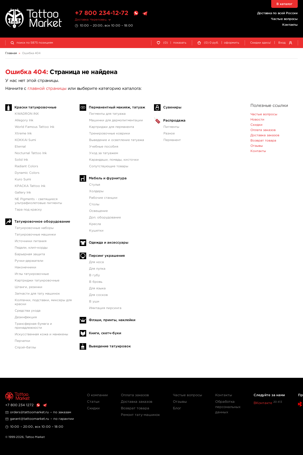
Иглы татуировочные (32, 274)
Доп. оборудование (105, 217)
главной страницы (47, 89)
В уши (94, 301)
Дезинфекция (26, 317)
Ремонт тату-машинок (140, 415)
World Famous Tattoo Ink (34, 126)
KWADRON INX (27, 113)
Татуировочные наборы (34, 228)
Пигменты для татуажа (107, 113)
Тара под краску (28, 209)
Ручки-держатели (29, 260)
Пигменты (171, 126)
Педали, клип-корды (31, 247)
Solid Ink (21, 159)
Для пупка (97, 268)
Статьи (93, 401)
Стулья (94, 184)
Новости (257, 119)
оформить (231, 42)
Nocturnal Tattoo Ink (31, 153)
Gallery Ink (23, 192)
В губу (94, 275)
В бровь (95, 281)
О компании (97, 395)
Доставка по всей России (277, 13)
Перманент (172, 140)
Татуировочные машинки (35, 234)
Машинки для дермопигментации (116, 120)
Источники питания (31, 241)
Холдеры (96, 191)
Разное (169, 133)
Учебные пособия (103, 146)
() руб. (211, 42)
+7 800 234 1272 (19, 405)
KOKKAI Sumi (25, 140)
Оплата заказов (263, 130)
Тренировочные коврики (109, 133)
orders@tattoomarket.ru (29, 412)
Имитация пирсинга (105, 308)
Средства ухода (27, 310)
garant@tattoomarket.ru (29, 418)
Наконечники (25, 267)
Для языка (97, 288)
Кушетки (96, 230)
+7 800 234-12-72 (101, 13)
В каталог (284, 4)
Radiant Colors (26, 166)
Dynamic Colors (27, 172)
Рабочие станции (103, 197)
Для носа (96, 262)
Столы (94, 204)
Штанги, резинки (28, 287)
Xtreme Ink (23, 133)
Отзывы (256, 145)
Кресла (95, 224)
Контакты (290, 24)
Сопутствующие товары (108, 166)
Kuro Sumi (23, 179)
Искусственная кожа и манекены (41, 334)
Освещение (98, 211)
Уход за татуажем (103, 153)
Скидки (256, 124)
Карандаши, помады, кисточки (114, 159)
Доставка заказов (264, 135)
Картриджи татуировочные (37, 280)
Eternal (20, 146)
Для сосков (98, 295)
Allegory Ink (24, 120)
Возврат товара (263, 140)
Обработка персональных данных (227, 407)
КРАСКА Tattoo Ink (30, 186)
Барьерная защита (30, 254)
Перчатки (22, 340)
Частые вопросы (284, 19)
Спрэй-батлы (25, 347)
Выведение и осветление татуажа (116, 140)
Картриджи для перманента (111, 126)
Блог (177, 408)
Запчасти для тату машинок (37, 293)
